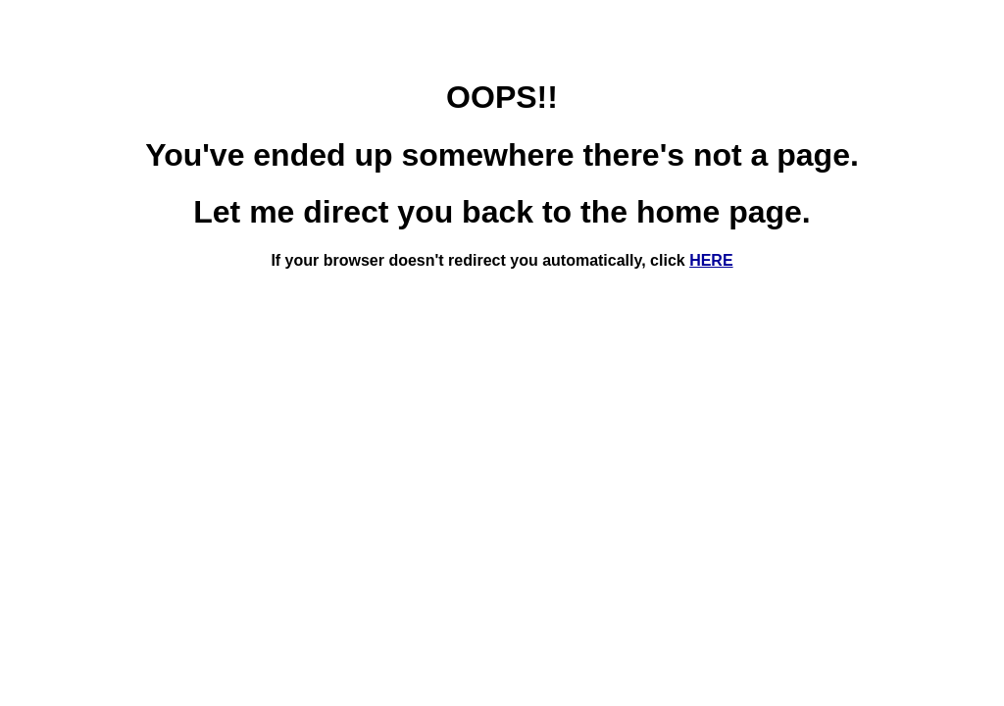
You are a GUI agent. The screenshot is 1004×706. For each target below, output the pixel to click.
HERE (710, 260)
